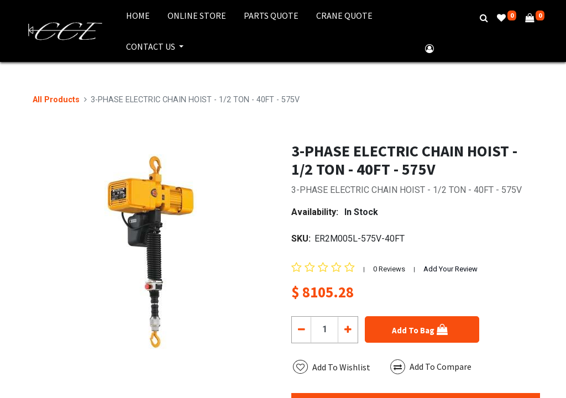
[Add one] (347, 329)
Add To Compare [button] (430, 366)
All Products (56, 99)
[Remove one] (301, 329)
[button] (422, 329)
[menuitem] (138, 15)
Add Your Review (450, 269)
